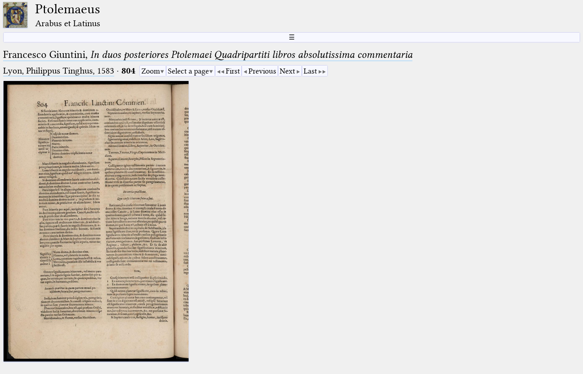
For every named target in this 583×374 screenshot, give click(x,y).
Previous (262, 71)
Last (310, 71)
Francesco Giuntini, (207, 55)
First (233, 71)
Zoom (150, 71)
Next (287, 71)
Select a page (188, 71)
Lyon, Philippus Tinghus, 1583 (58, 70)
